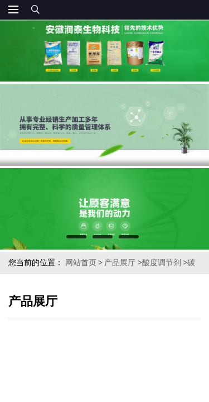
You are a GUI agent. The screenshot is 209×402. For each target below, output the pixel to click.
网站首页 (80, 263)
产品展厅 (119, 263)
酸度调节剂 (161, 263)
